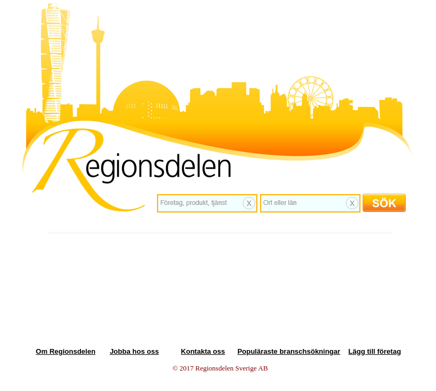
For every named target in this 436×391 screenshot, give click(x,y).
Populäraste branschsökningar (288, 351)
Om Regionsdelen (66, 351)
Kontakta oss (203, 351)
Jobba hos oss (134, 351)
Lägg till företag (375, 351)
